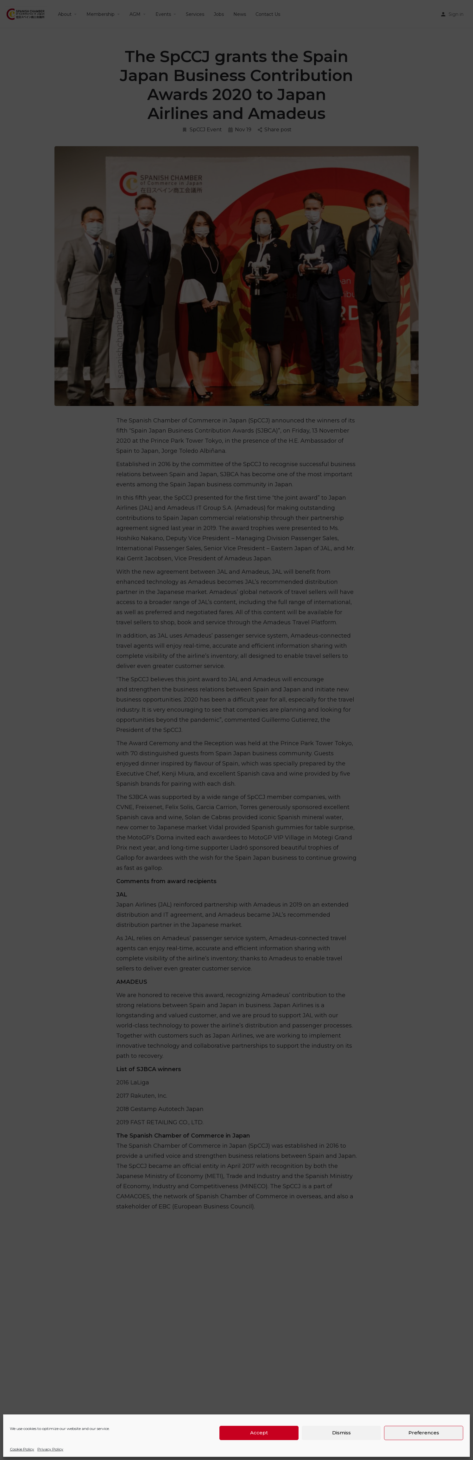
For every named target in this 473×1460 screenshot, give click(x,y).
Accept (259, 1433)
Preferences (423, 1433)
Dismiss (341, 1433)
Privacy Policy (50, 1449)
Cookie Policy (22, 1449)
